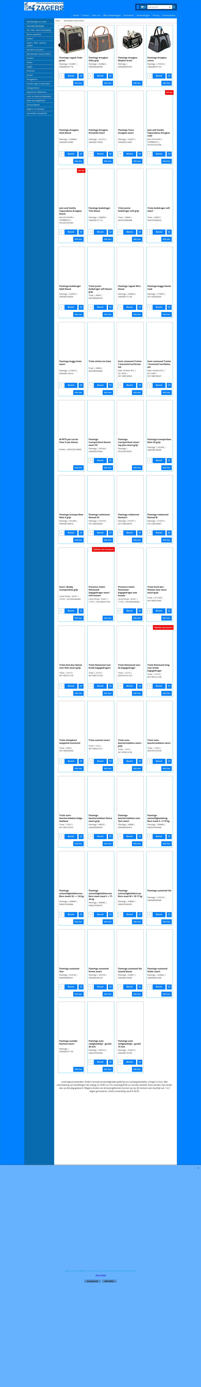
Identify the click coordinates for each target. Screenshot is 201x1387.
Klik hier (78, 90)
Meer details (101, 1275)
